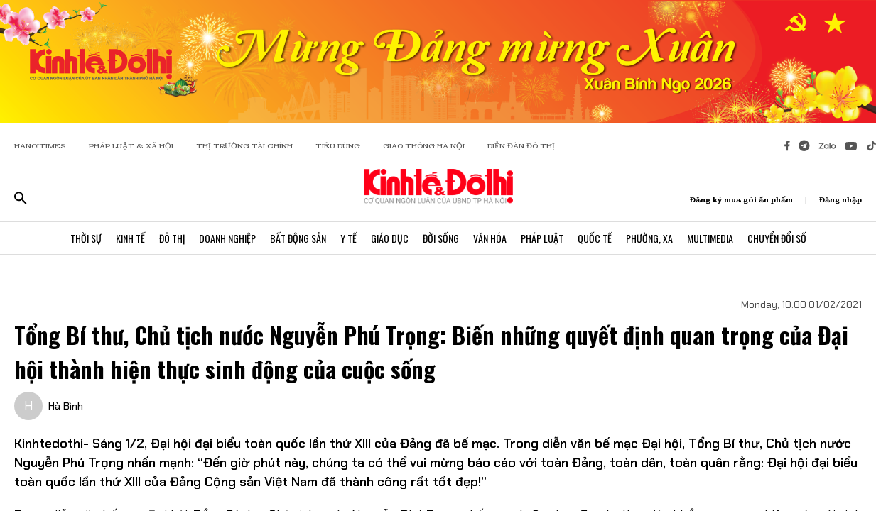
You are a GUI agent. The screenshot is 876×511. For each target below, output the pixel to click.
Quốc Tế (595, 238)
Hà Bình (65, 406)
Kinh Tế (130, 238)
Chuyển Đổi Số (776, 238)
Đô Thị (172, 238)
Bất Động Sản (298, 238)
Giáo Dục (390, 238)
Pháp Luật (542, 238)
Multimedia (710, 238)
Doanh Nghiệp (227, 238)
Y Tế (348, 238)
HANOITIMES (40, 145)
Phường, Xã (649, 238)
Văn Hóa (490, 238)
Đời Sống (441, 238)
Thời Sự (86, 238)
